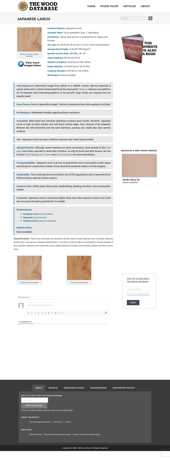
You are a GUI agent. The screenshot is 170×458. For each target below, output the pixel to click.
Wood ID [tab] (53, 394)
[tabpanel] (85, 424)
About (145, 6)
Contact (70, 429)
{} (58, 319)
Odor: (19, 142)
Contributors (59, 429)
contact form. (24, 255)
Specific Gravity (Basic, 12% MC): (64, 53)
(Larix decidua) (39, 220)
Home (91, 6)
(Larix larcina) (36, 223)
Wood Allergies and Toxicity (46, 157)
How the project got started (41, 429)
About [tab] (38, 394)
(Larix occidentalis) (40, 227)
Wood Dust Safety (75, 157)
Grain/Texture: (24, 104)
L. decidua (64, 248)
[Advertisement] (63, 369)
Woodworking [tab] (98, 394)
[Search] (150, 18)
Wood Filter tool (36, 441)
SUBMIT (133, 303)
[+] (62, 319)
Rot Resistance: (24, 115)
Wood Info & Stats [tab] (74, 394)
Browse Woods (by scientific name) (91, 441)
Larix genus (23, 154)
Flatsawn (83, 89)
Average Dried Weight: (58, 49)
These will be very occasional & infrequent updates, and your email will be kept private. (138, 295)
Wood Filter (109, 6)
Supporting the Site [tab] (124, 394)
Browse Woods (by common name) (60, 441)
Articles (129, 6)
